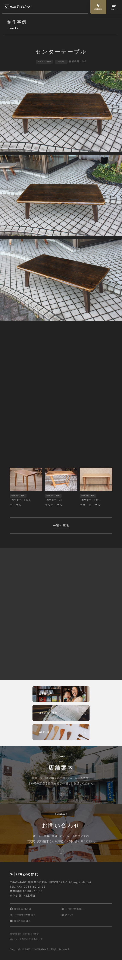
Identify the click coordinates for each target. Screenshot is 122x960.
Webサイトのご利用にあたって (26, 939)
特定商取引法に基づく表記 (25, 934)
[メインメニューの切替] (114, 7)
